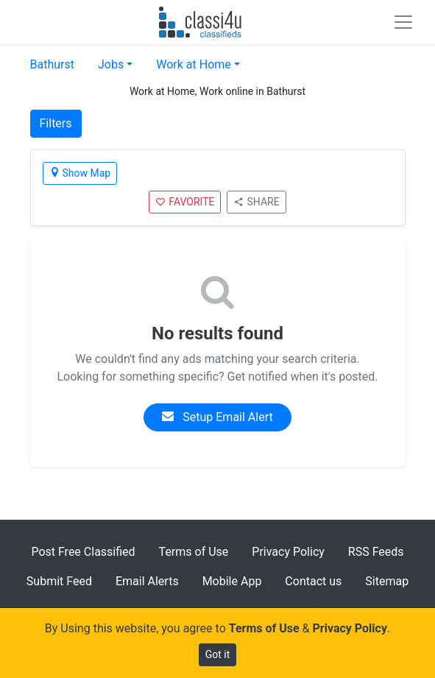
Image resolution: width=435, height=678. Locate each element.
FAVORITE (184, 202)
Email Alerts (147, 581)
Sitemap (387, 581)
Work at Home (193, 64)
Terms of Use (194, 552)
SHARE (256, 202)
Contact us (313, 581)
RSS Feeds (376, 552)
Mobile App (232, 581)
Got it (217, 654)
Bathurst (52, 64)
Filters (56, 123)
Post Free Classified (83, 552)
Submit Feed (59, 581)
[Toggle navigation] (403, 22)
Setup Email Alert (217, 417)
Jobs (111, 64)
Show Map (80, 173)
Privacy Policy (288, 552)
